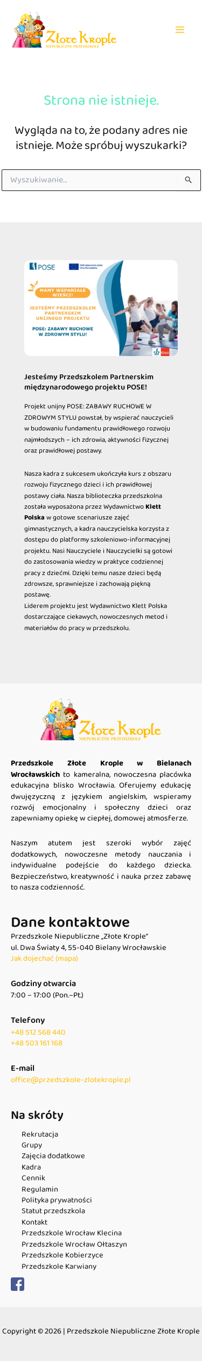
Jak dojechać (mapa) (44, 958)
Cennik (33, 1178)
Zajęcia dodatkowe (53, 1156)
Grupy (32, 1145)
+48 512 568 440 (38, 1032)
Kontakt (34, 1222)
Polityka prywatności (57, 1200)
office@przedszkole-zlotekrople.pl (71, 1079)
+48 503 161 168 (36, 1043)
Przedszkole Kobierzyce (62, 1255)
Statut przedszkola (53, 1211)
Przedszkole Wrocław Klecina (72, 1233)
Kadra (31, 1167)
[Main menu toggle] (180, 29)
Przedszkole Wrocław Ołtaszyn (74, 1244)
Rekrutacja (40, 1134)
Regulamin (40, 1189)
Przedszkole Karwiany (59, 1266)
